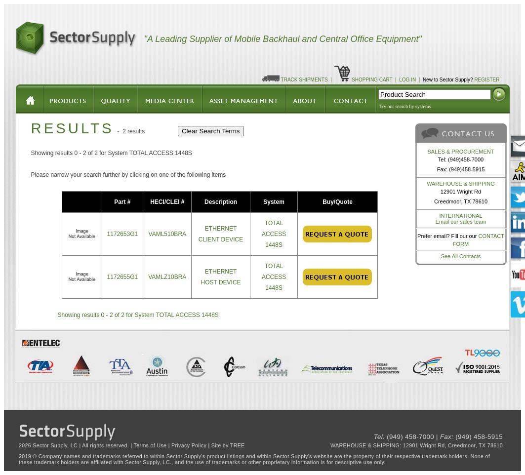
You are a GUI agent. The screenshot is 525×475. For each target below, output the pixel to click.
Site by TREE (228, 445)
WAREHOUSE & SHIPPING (461, 184)
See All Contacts (461, 256)
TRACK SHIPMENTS (304, 79)
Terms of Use (150, 445)
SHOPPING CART (372, 79)
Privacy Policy (188, 445)
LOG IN (407, 79)
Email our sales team (461, 222)
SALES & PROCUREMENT (460, 152)
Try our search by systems (405, 106)
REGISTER (486, 79)
